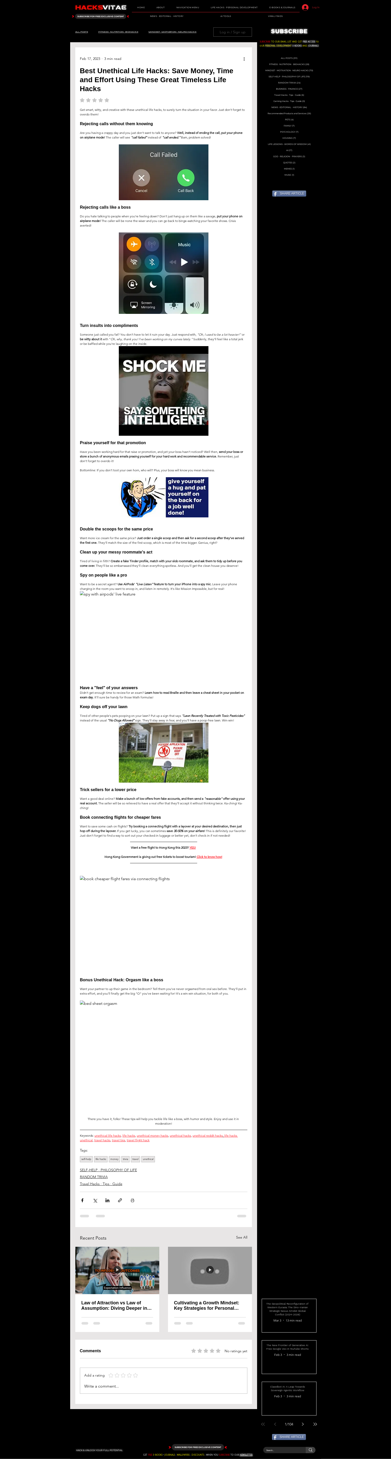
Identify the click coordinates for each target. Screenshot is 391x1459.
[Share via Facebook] (82, 1200)
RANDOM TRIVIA (94, 1177)
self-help (86, 1159)
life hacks (101, 1159)
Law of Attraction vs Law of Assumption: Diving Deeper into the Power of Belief (116, 1305)
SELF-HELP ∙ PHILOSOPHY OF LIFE (108, 1170)
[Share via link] (120, 1200)
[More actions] (244, 59)
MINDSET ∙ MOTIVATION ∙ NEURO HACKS (172, 32)
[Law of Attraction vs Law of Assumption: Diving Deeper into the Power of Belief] (117, 1270)
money (114, 1159)
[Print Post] (132, 1200)
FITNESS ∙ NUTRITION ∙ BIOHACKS (118, 32)
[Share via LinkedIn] (107, 1200)
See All (241, 1237)
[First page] (263, 1424)
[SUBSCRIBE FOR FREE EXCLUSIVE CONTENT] (100, 16)
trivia (125, 1159)
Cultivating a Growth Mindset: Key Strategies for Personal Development (206, 1305)
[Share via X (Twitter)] (94, 1200)
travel (135, 1159)
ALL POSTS (81, 32)
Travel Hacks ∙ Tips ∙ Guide (101, 1183)
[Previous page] (275, 1424)
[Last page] (315, 1424)
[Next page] (303, 1424)
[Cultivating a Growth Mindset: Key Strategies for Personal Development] (210, 1270)
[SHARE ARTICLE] (289, 193)
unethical (148, 1159)
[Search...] (280, 1450)
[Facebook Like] (214, 47)
